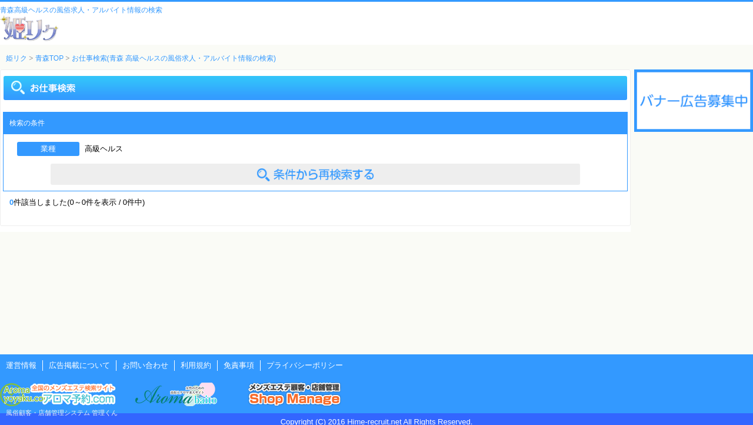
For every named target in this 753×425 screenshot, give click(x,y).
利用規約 (196, 365)
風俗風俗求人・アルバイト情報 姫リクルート (29, 28)
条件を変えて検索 (315, 174)
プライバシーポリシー (304, 365)
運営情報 (21, 365)
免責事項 (239, 365)
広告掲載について (79, 365)
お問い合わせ (145, 365)
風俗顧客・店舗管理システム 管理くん (62, 412)
